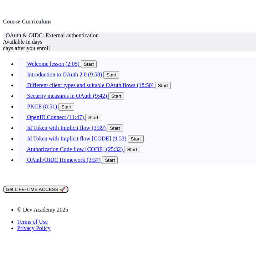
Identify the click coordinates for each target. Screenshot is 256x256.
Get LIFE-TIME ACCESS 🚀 (36, 189)
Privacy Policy (34, 228)
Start (89, 64)
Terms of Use (32, 222)
